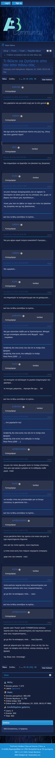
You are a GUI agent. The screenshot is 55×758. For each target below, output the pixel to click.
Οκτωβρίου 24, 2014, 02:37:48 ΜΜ (15, 374)
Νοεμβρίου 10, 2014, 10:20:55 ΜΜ (15, 622)
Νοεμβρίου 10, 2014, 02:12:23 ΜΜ (15, 579)
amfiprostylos (19, 449)
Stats (6, 675)
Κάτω (4, 79)
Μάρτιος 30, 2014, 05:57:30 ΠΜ (14, 157)
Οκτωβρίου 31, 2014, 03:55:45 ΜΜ (15, 416)
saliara (16, 115)
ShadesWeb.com (34, 755)
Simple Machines (34, 752)
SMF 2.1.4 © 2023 (21, 752)
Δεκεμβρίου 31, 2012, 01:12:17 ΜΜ (15, 97)
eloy (14, 147)
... (22, 79)
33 (24, 79)
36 (35, 79)
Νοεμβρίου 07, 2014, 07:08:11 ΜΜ (15, 459)
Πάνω (4, 667)
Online (6, 723)
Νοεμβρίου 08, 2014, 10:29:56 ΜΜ (15, 493)
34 (27, 79)
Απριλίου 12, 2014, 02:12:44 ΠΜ (14, 234)
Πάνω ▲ (42, 746)
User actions (47, 79)
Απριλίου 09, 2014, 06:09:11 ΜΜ (14, 186)
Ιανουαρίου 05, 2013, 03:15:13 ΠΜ (15, 126)
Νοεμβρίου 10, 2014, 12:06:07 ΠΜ (15, 530)
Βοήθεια (21, 746)
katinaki (16, 87)
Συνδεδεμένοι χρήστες (18, 707)
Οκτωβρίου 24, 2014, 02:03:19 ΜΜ (15, 325)
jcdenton (17, 315)
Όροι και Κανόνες (32, 746)
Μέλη (9, 682)
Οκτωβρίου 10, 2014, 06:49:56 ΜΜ (15, 263)
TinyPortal (13, 746)
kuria (15, 175)
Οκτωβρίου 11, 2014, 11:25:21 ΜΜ (15, 292)
